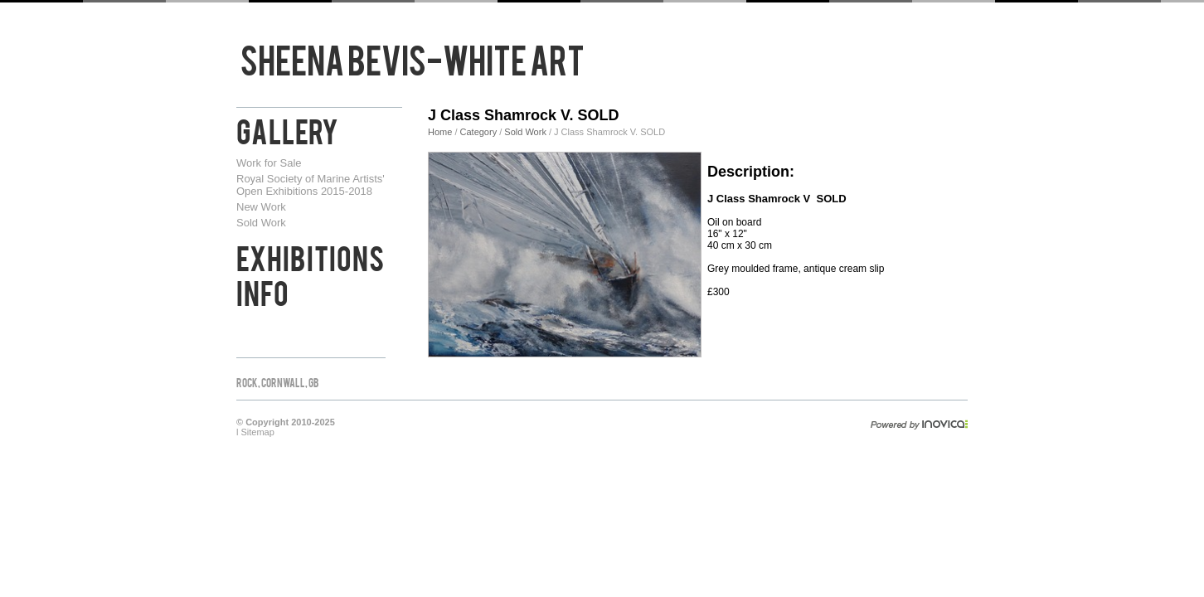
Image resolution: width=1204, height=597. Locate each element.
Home (440, 132)
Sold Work (261, 222)
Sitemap (257, 432)
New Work (261, 207)
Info (262, 291)
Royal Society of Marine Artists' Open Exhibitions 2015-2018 (310, 184)
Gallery (287, 129)
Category (480, 132)
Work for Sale (269, 163)
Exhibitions (310, 256)
